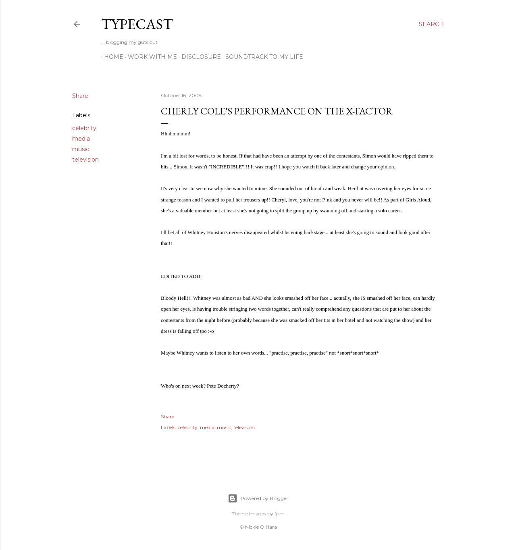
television (85, 159)
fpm (280, 514)
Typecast (137, 24)
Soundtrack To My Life (261, 56)
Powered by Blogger (258, 498)
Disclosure (198, 56)
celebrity (84, 128)
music (80, 149)
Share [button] (80, 96)
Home (111, 56)
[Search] (431, 24)
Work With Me (149, 56)
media (81, 138)
